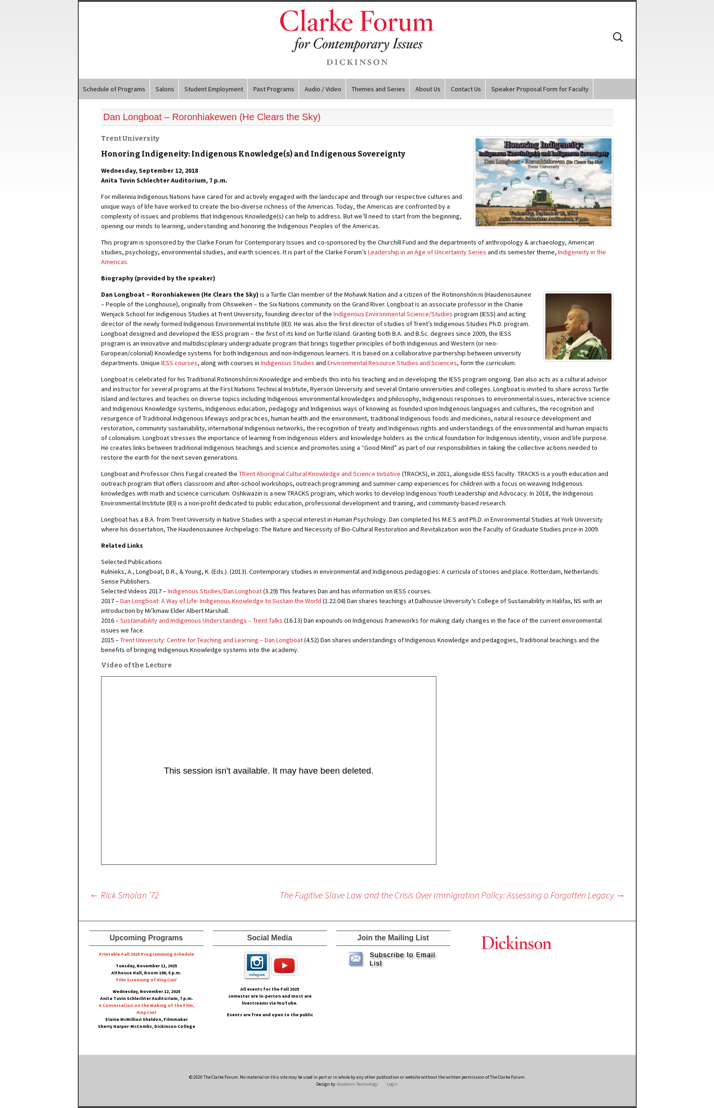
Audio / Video (323, 89)
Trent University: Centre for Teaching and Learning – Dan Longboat (211, 640)
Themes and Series (378, 89)
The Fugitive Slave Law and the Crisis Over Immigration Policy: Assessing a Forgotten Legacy (452, 895)
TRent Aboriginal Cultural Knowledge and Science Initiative (320, 473)
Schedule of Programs (114, 89)
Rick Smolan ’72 (124, 895)
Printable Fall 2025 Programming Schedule (146, 954)
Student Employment (213, 89)
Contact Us (466, 89)
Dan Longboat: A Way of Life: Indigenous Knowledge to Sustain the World (220, 601)
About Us (428, 89)
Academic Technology (357, 1084)
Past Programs (273, 89)
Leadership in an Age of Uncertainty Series (427, 252)
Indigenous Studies (287, 363)
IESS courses (179, 363)
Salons (165, 89)
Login (392, 1084)
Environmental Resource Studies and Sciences (392, 363)
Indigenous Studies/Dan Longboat (214, 591)
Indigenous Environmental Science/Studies (393, 314)
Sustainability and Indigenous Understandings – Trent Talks (201, 620)
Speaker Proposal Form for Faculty (540, 89)
